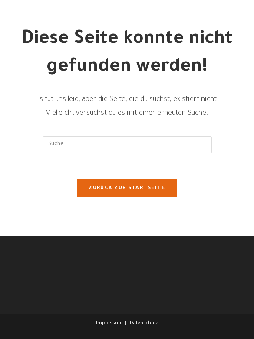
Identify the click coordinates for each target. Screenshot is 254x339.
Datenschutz (144, 323)
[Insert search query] (127, 144)
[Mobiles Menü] (237, 29)
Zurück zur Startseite (127, 188)
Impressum (109, 323)
